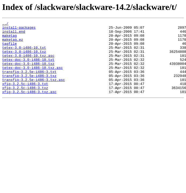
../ (5, 24)
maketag (9, 38)
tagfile (9, 48)
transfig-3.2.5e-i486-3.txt (29, 82)
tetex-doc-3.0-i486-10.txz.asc (32, 77)
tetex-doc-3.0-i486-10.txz (28, 72)
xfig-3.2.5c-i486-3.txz (25, 101)
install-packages (19, 29)
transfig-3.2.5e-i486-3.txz (29, 86)
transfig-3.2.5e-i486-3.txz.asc (33, 91)
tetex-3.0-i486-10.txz (24, 57)
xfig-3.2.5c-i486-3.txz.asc (29, 106)
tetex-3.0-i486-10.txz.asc (28, 62)
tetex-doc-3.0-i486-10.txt (28, 67)
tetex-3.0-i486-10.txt (24, 53)
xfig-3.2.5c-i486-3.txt (25, 96)
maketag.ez (12, 43)
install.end (13, 33)
